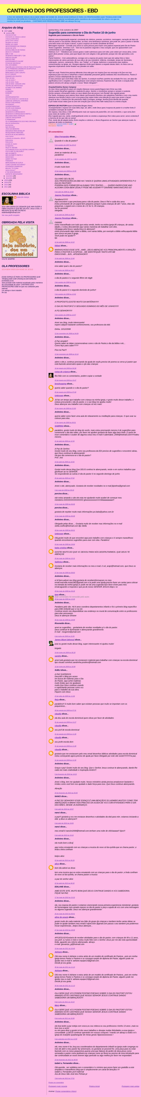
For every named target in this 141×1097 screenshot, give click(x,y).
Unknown (59, 396)
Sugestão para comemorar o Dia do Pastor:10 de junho (23, 67)
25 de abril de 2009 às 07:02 (64, 478)
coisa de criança (62, 372)
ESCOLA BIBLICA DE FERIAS (15, 50)
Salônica (59, 562)
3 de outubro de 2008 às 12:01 (65, 282)
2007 (6, 31)
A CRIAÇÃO (9, 91)
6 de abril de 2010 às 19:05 (64, 823)
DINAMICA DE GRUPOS (14, 76)
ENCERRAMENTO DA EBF (14, 61)
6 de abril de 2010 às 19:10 (64, 835)
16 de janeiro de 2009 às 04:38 (65, 368)
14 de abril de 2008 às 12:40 (64, 258)
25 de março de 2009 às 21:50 (65, 408)
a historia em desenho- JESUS (15, 138)
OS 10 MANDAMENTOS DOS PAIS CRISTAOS (21, 121)
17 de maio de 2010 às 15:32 (65, 897)
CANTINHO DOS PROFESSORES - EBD (52, 11)
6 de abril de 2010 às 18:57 (64, 809)
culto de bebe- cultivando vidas (15, 84)
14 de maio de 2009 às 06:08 (65, 516)
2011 (6, 187)
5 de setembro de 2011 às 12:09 (66, 1039)
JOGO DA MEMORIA (12, 129)
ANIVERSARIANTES (12, 97)
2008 (6, 180)
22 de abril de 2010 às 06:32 (64, 883)
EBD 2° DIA (9, 54)
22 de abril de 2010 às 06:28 (64, 860)
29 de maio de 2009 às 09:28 (65, 591)
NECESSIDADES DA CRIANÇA (16, 46)
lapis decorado (10, 127)
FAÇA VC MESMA (11, 147)
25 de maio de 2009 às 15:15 (65, 558)
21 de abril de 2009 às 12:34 (64, 441)
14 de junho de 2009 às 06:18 (65, 652)
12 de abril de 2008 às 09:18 (64, 215)
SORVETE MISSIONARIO (14, 174)
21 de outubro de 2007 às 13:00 (66, 159)
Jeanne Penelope (63, 195)
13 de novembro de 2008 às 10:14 (66, 354)
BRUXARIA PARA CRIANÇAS (15, 116)
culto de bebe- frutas (12, 82)
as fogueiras (9, 146)
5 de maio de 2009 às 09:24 (64, 490)
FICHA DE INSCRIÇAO (13, 63)
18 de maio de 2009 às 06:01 (65, 530)
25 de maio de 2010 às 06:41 (65, 914)
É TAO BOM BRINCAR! (13, 172)
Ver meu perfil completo (11, 215)
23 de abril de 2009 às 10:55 (64, 462)
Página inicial (94, 1086)
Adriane (58, 952)
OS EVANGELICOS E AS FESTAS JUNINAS (20, 149)
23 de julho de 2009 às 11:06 (65, 696)
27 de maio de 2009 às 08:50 (65, 572)
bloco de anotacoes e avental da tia (17, 99)
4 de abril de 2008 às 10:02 (64, 192)
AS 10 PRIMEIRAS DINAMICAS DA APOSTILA (21, 69)
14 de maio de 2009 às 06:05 (65, 504)
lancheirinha (9, 125)
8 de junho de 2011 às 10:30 (64, 1018)
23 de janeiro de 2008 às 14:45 (65, 171)
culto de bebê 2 (10, 80)
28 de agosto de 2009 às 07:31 (65, 710)
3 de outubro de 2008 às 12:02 (65, 294)
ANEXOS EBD (10, 59)
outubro (8, 33)
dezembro (9, 178)
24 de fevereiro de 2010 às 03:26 (66, 793)
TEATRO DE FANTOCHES (14, 86)
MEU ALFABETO (11, 153)
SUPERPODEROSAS (13, 106)
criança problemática (12, 39)
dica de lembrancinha (12, 123)
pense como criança (12, 40)
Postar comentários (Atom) (65, 1091)
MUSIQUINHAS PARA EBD (14, 132)
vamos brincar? (10, 170)
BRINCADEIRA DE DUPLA (14, 163)
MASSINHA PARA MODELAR (15, 131)
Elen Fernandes (62, 137)
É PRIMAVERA (10, 119)
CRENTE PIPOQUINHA (13, 117)
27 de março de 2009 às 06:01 (65, 422)
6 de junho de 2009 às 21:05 (64, 636)
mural (7, 95)
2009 (6, 182)
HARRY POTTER (11, 159)
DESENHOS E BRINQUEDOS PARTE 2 (18, 114)
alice (57, 864)
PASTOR (59, 126)
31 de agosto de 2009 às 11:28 (65, 734)
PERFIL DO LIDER (12, 44)
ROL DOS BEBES (11, 65)
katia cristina (61, 548)
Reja (57, 699)
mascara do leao (11, 35)
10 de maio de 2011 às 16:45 (65, 948)
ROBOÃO (9, 93)
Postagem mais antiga (130, 1086)
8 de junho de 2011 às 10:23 (64, 1002)
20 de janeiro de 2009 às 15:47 (65, 380)
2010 (6, 184)
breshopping (61, 384)
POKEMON (9, 161)
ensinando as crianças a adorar (16, 37)
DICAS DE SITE (11, 48)
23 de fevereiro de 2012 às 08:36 (66, 1060)
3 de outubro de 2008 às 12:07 (65, 315)
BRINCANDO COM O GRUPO (15, 72)
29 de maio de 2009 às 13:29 (65, 599)
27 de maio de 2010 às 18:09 (65, 930)
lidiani (57, 246)
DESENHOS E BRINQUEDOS (15, 112)
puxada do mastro (11, 144)
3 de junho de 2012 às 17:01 (64, 1078)
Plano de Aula (10, 78)
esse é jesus (9, 136)
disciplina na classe (12, 42)
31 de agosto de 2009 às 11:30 (65, 760)
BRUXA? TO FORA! (12, 168)
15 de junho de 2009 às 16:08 (65, 666)
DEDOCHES (10, 157)
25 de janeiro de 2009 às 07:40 (65, 392)
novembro (9, 176)
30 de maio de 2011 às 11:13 (65, 967)
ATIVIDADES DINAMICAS (14, 166)
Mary (57, 1005)
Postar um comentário (56, 1082)
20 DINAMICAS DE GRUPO (15, 70)
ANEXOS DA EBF (11, 57)
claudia (58, 714)
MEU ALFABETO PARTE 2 (14, 155)
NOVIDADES (10, 104)
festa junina (9, 140)
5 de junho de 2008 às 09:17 (64, 270)
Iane (57, 594)
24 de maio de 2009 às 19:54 (65, 544)
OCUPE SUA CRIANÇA (13, 108)
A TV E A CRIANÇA (12, 110)
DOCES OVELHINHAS (13, 102)
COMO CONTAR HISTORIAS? (15, 164)
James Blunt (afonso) (64, 640)
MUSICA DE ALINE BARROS (15, 134)
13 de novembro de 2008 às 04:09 (66, 333)
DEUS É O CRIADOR (12, 52)
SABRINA (59, 426)
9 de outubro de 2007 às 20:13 (65, 145)
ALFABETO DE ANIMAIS (14, 87)
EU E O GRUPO (11, 74)
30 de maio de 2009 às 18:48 (65, 620)
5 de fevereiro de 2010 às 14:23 (66, 774)
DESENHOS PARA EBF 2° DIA (15, 55)
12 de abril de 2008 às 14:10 (64, 242)
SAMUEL (8, 89)
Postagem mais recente (57, 1086)
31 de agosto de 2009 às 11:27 (65, 722)
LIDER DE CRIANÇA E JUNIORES (17, 101)
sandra (58, 656)
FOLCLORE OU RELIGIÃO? (15, 151)
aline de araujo (61, 917)
